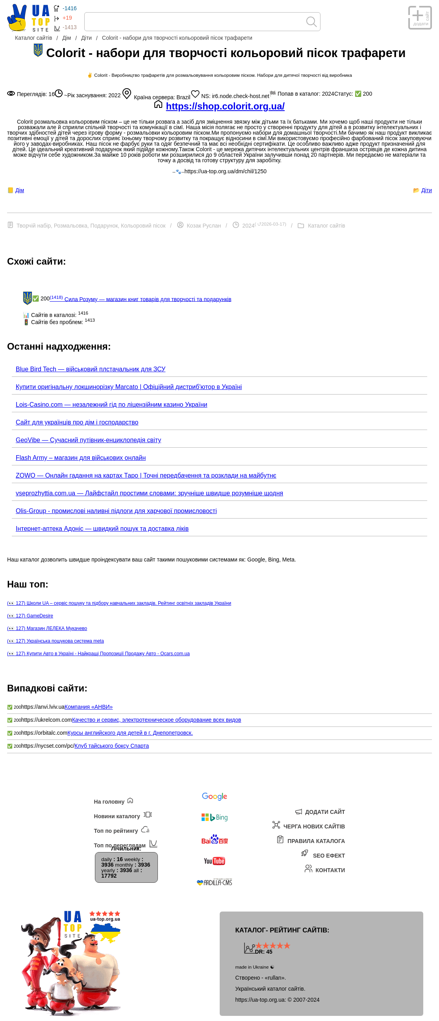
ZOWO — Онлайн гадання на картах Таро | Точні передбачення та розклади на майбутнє (146, 475)
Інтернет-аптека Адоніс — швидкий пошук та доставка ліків (102, 528)
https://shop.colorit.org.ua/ (225, 106)
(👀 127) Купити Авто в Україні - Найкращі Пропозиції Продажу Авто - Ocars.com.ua (98, 653)
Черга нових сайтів (308, 825)
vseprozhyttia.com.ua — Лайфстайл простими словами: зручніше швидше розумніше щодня (149, 493)
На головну (114, 800)
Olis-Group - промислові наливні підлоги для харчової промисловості (116, 511)
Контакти (324, 868)
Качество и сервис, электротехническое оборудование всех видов (156, 720)
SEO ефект (323, 854)
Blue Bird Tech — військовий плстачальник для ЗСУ (90, 369)
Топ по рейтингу (121, 829)
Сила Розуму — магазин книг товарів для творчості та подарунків (140, 298)
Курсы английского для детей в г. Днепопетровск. (130, 733)
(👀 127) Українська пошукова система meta (55, 641)
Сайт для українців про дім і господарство (77, 422)
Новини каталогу (123, 814)
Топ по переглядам (125, 843)
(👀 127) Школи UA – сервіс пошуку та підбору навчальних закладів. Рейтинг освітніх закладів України (119, 603)
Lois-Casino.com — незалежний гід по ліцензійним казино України (111, 404)
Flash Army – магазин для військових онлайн (81, 457)
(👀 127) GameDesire (30, 616)
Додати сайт (320, 811)
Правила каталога (310, 839)
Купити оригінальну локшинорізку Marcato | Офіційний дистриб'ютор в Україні (129, 387)
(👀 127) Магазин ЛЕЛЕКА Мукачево (47, 628)
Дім (19, 190)
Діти (426, 190)
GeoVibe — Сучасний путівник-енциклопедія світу (88, 440)
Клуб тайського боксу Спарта (111, 746)
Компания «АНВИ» (89, 707)
